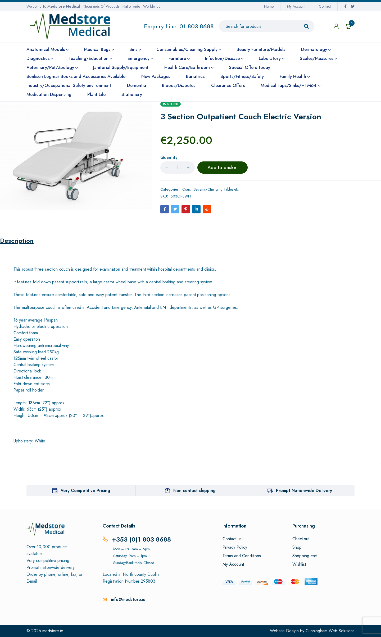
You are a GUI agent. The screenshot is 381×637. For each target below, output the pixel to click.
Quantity (169, 157)
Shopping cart (304, 556)
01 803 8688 (196, 26)
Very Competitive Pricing (85, 490)
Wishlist (299, 564)
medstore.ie (52, 631)
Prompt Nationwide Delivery (304, 490)
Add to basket (222, 167)
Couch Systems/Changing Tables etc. (210, 189)
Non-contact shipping (194, 490)
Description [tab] (17, 241)
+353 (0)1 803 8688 (141, 539)
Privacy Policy (235, 547)
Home (269, 6)
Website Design (284, 631)
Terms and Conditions (242, 556)
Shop (297, 547)
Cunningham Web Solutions (330, 631)
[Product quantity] (177, 167)
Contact (325, 6)
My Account (296, 6)
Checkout (300, 539)
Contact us (232, 539)
